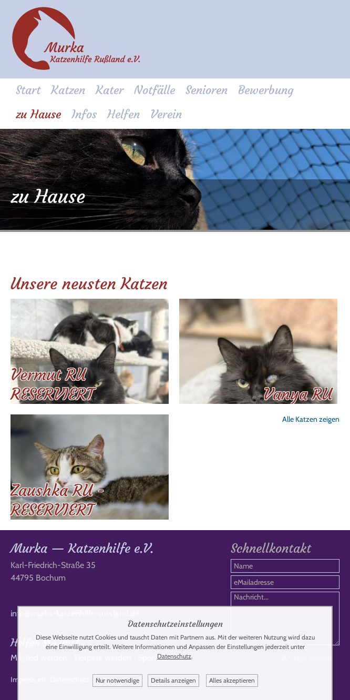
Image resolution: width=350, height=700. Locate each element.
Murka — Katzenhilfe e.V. (82, 548)
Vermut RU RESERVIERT (52, 384)
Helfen (123, 114)
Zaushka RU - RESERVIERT (58, 500)
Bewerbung (266, 90)
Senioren (207, 90)
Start (28, 90)
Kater (109, 90)
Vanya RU (297, 394)
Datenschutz (174, 656)
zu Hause (38, 114)
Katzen (68, 90)
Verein (166, 114)
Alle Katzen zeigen (310, 419)
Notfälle (154, 90)
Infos (84, 114)
